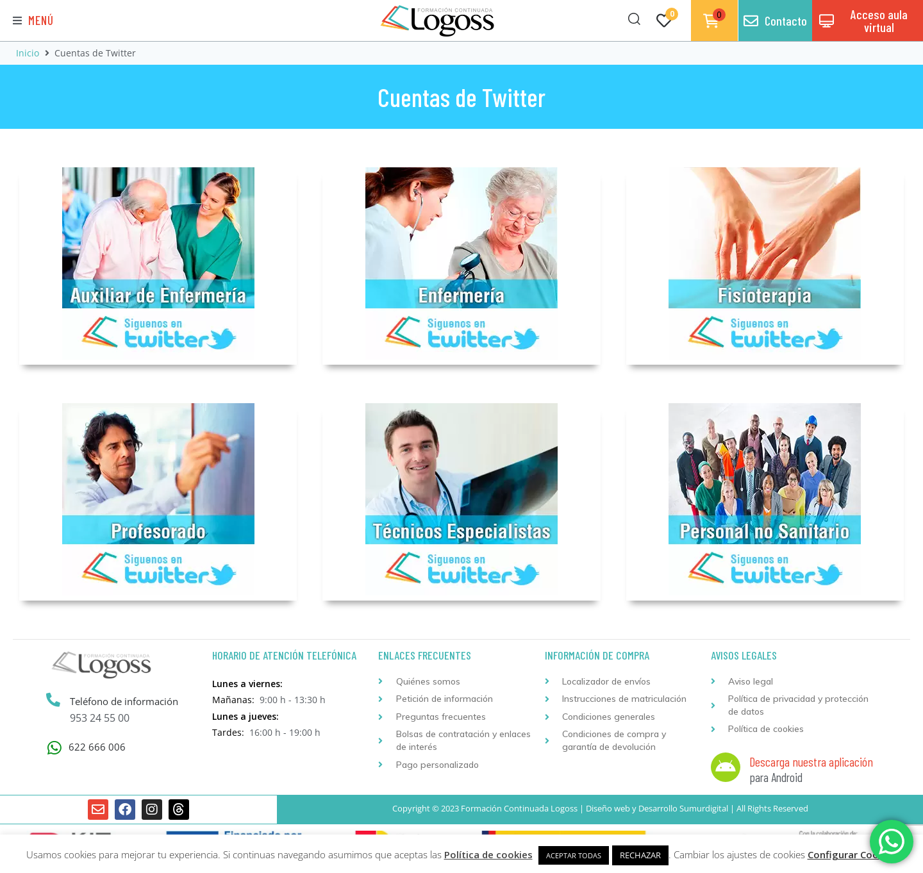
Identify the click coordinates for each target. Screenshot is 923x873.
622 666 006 (97, 746)
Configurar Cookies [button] (852, 854)
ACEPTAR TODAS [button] (573, 855)
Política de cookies (488, 854)
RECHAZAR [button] (640, 855)
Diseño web (608, 808)
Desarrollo (658, 808)
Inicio (27, 53)
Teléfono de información (124, 701)
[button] (33, 21)
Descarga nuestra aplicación (811, 761)
